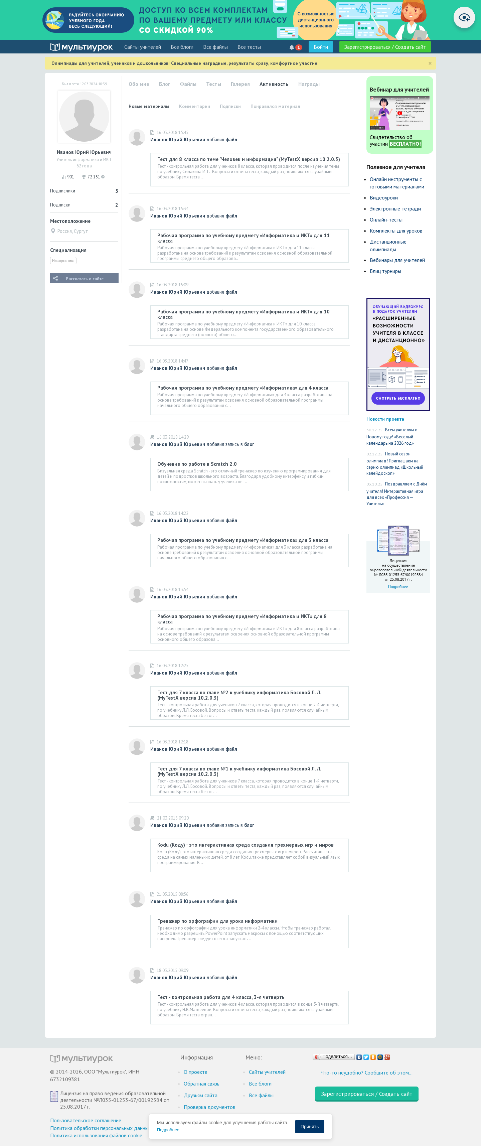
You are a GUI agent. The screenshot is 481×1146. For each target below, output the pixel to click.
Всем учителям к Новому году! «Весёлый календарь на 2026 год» (391, 436)
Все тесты (249, 46)
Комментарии (194, 106)
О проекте (195, 1071)
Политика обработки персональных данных (100, 1128)
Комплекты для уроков (396, 230)
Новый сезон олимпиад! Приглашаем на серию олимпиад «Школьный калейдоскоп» (394, 463)
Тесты (213, 84)
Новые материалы (149, 106)
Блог (164, 84)
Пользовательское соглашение (85, 1120)
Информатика (63, 260)
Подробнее (168, 1129)
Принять (310, 1126)
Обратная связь (201, 1083)
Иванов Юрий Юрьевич (177, 139)
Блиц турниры (385, 271)
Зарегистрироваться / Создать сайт (385, 46)
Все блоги (182, 46)
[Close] (430, 63)
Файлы (188, 84)
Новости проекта (385, 419)
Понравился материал (275, 106)
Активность (274, 84)
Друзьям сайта (200, 1095)
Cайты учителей (142, 46)
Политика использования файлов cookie (96, 1135)
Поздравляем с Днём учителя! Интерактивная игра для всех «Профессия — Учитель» (396, 494)
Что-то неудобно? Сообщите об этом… (367, 1072)
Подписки (230, 106)
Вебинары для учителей (397, 260)
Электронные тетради (395, 208)
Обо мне (139, 84)
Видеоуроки (384, 197)
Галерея (240, 84)
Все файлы (215, 46)
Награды (309, 84)
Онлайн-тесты (386, 219)
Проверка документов (209, 1107)
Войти (321, 46)
